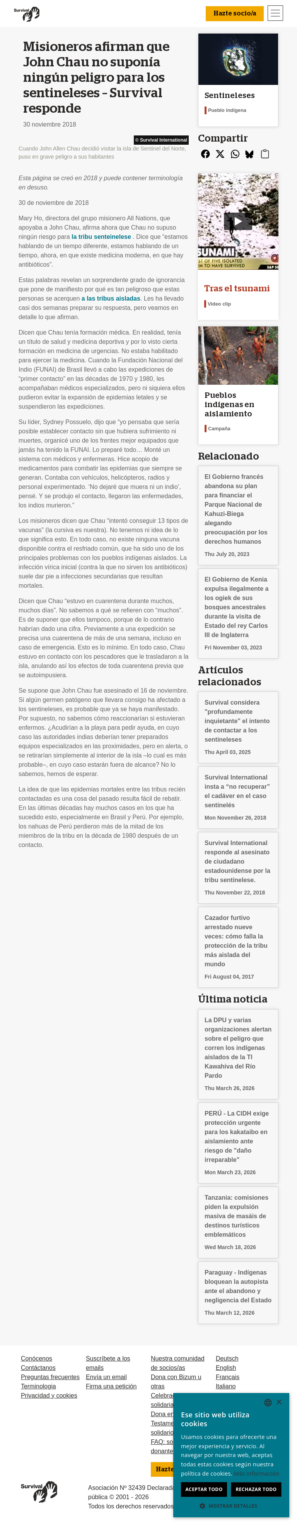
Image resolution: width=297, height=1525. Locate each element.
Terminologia (38, 1386)
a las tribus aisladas (111, 298)
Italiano (226, 1386)
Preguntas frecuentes (50, 1377)
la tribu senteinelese (101, 236)
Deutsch (227, 1358)
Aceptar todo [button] (203, 1489)
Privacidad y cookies (49, 1395)
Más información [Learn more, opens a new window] (256, 1473)
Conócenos (36, 1358)
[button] (231, 1506)
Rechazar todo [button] (256, 1489)
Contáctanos (38, 1367)
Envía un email (106, 1377)
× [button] (279, 1402)
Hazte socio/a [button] (234, 13)
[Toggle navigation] (275, 13)
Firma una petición (111, 1386)
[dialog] (231, 1455)
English (226, 1367)
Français (227, 1377)
